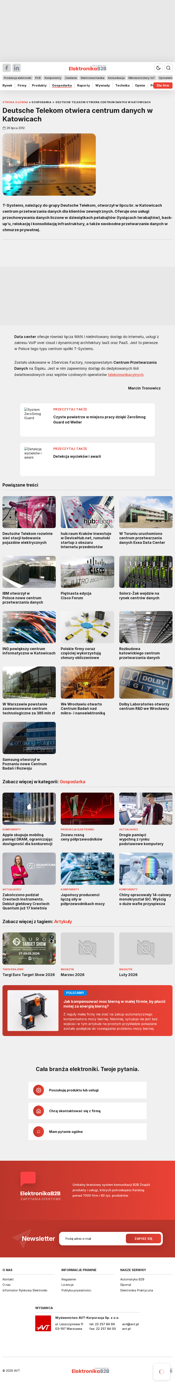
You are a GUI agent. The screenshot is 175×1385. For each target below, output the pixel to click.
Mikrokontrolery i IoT (142, 77)
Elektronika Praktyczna (136, 1290)
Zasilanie (71, 77)
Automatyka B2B (132, 1279)
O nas (6, 1285)
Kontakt (8, 1279)
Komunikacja (116, 77)
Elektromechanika (92, 77)
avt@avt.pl (130, 1324)
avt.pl (126, 1329)
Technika (122, 85)
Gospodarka (62, 85)
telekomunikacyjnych (125, 374)
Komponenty (53, 77)
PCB (38, 77)
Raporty (83, 85)
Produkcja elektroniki (17, 77)
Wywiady (102, 85)
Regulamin (68, 1279)
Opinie (140, 85)
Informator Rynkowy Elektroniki (24, 1290)
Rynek (7, 85)
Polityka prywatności (76, 1290)
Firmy (22, 85)
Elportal (125, 1285)
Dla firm (163, 85)
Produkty (39, 85)
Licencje (67, 1285)
